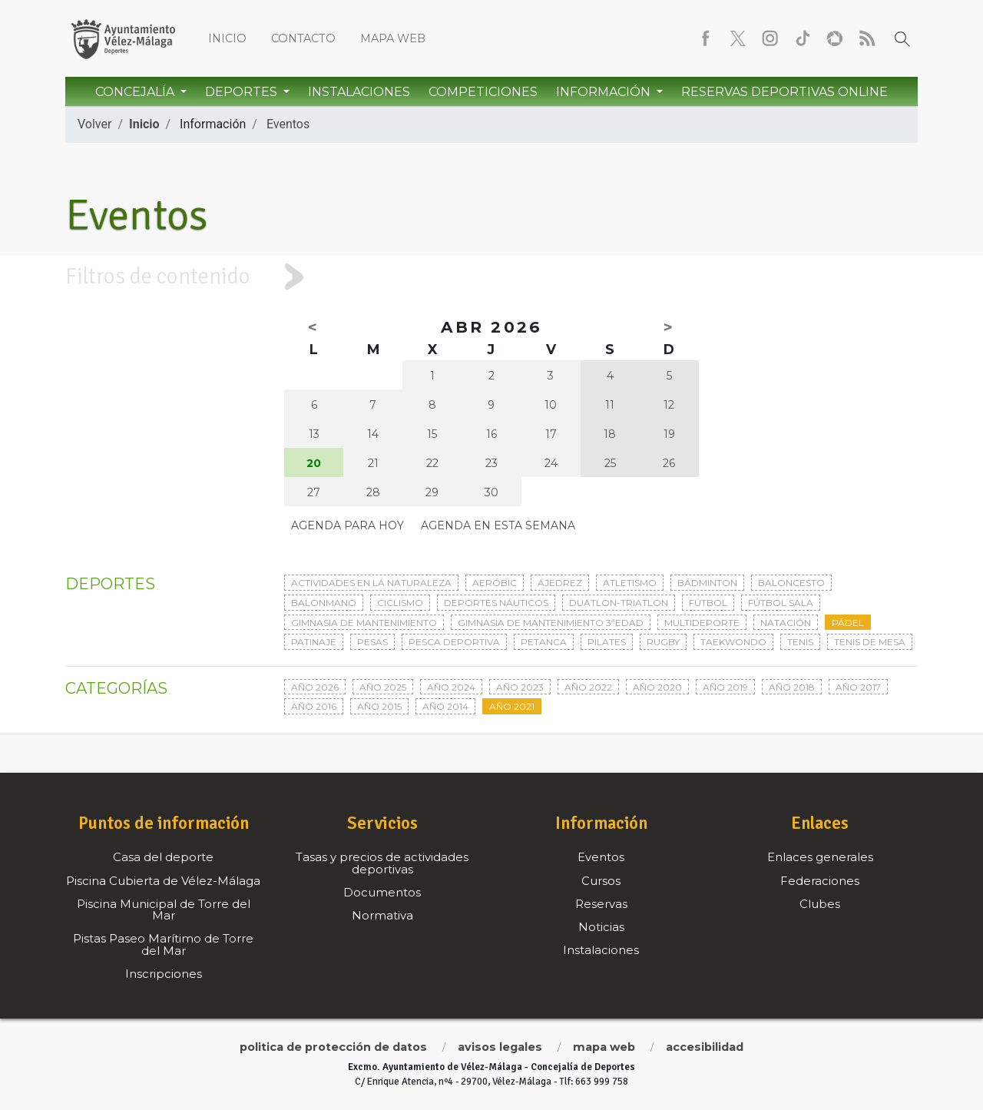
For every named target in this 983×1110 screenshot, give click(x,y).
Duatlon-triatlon (618, 602)
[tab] (491, 277)
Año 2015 (379, 706)
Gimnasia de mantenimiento (364, 622)
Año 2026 (315, 687)
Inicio (227, 38)
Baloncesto (791, 582)
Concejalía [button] (136, 91)
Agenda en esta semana (498, 525)
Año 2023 (520, 687)
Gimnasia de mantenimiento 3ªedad (551, 622)
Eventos (287, 124)
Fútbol (708, 602)
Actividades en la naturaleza (371, 582)
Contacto (303, 38)
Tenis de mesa (869, 642)
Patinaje (313, 642)
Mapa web (392, 38)
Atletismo (630, 582)
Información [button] (605, 91)
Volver (94, 124)
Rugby (663, 642)
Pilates (606, 642)
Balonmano (323, 602)
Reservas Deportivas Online (784, 91)
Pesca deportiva (454, 642)
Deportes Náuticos (496, 602)
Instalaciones (359, 91)
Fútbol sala (780, 602)
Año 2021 (512, 706)
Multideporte (702, 622)
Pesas (372, 642)
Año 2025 (382, 687)
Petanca (544, 642)
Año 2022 (588, 687)
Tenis (800, 642)
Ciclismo (400, 602)
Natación (785, 622)
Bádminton (707, 582)
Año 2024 (451, 687)
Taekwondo (733, 642)
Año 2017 (858, 687)
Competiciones (483, 91)
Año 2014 (445, 706)
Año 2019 (725, 687)
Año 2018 (792, 687)
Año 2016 (313, 706)
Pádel (848, 622)
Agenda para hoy (347, 525)
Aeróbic (494, 582)
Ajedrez (560, 582)
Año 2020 (657, 687)
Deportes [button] (242, 91)
